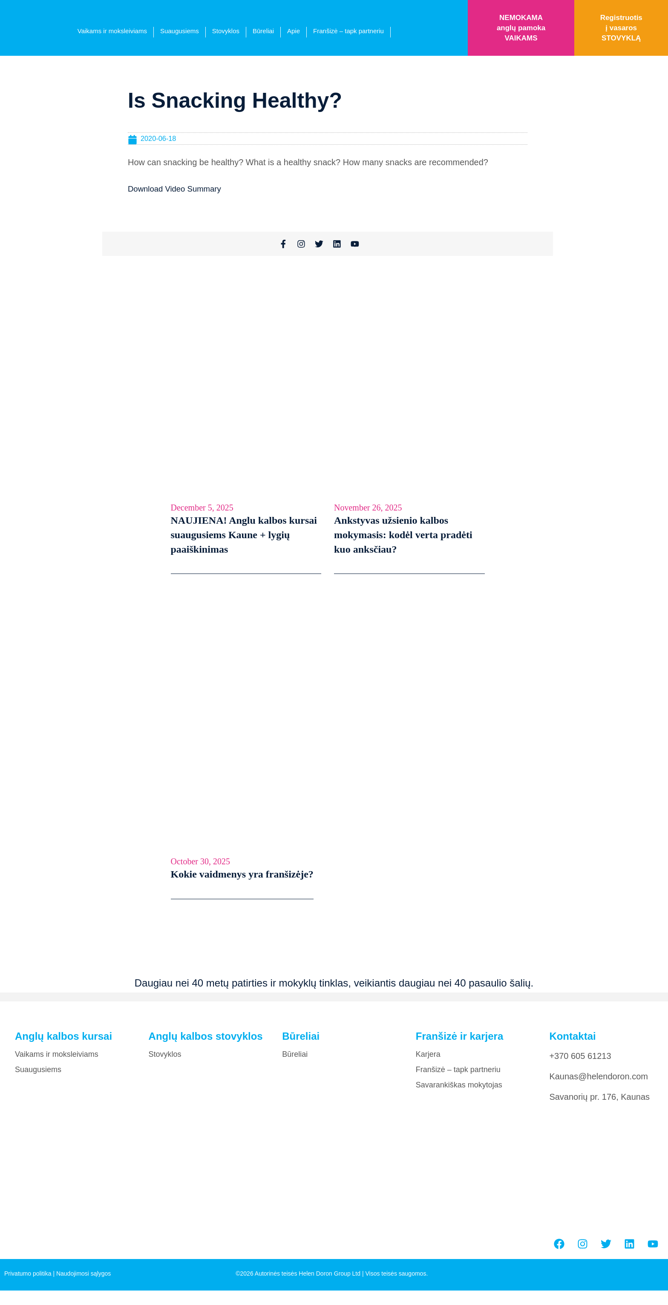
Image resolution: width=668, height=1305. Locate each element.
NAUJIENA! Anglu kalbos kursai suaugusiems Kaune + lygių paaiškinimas (244, 540)
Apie (293, 30)
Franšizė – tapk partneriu (348, 30)
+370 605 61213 (580, 1062)
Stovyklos (225, 30)
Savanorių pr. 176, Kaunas (599, 1102)
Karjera (428, 1060)
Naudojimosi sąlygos (83, 1279)
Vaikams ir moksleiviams (112, 30)
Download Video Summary (178, 189)
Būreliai (263, 30)
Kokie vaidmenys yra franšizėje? (242, 880)
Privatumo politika (28, 1279)
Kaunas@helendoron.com (598, 1082)
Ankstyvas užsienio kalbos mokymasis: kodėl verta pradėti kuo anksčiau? (403, 540)
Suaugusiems (179, 30)
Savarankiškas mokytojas (459, 1091)
